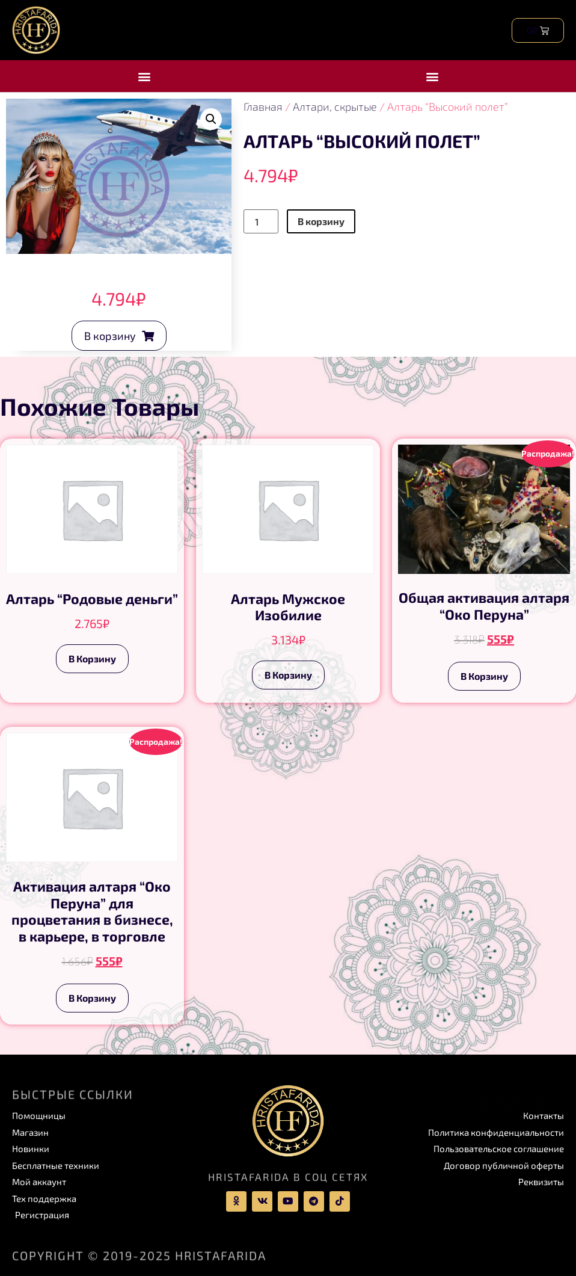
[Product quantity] (261, 221)
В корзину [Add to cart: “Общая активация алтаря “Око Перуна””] (484, 676)
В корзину (321, 221)
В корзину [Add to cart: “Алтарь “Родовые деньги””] (92, 658)
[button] (144, 76)
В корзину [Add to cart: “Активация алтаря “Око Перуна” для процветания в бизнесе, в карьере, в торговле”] (92, 997)
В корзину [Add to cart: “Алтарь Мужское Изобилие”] (288, 674)
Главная (263, 106)
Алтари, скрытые (335, 106)
